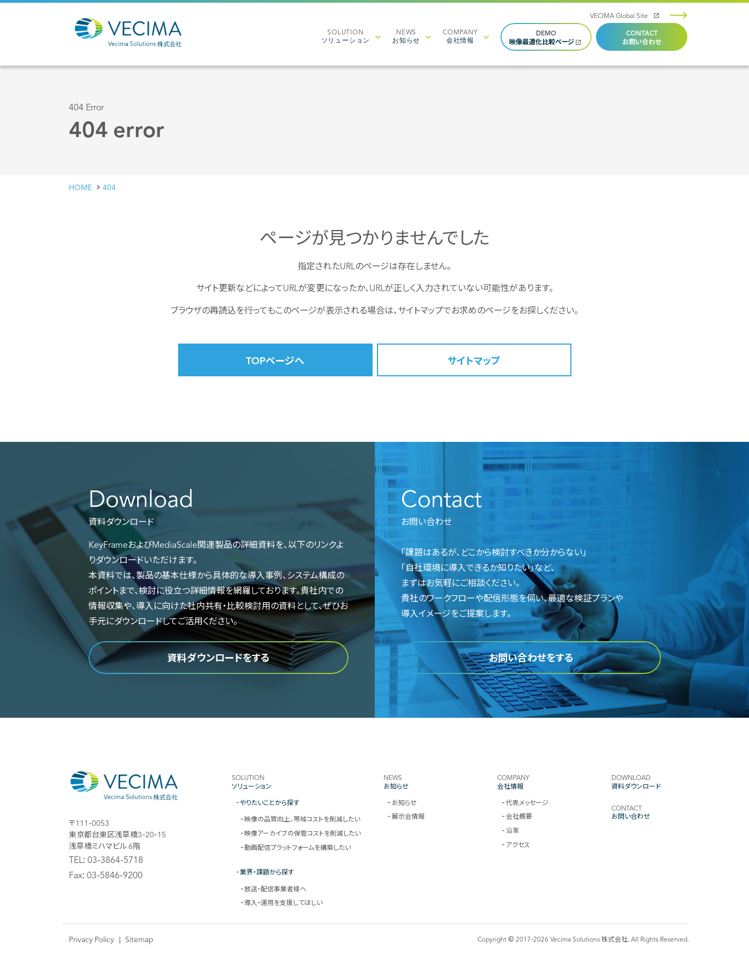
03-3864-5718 (115, 859)
